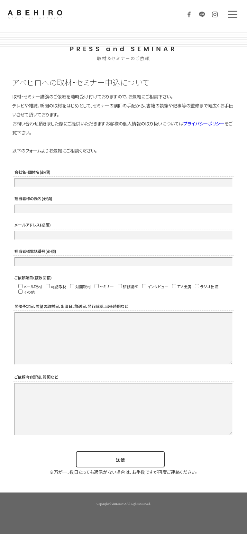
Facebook (189, 14)
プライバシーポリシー (203, 123)
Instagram (214, 14)
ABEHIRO (54, 14)
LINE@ (202, 14)
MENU (232, 14)
